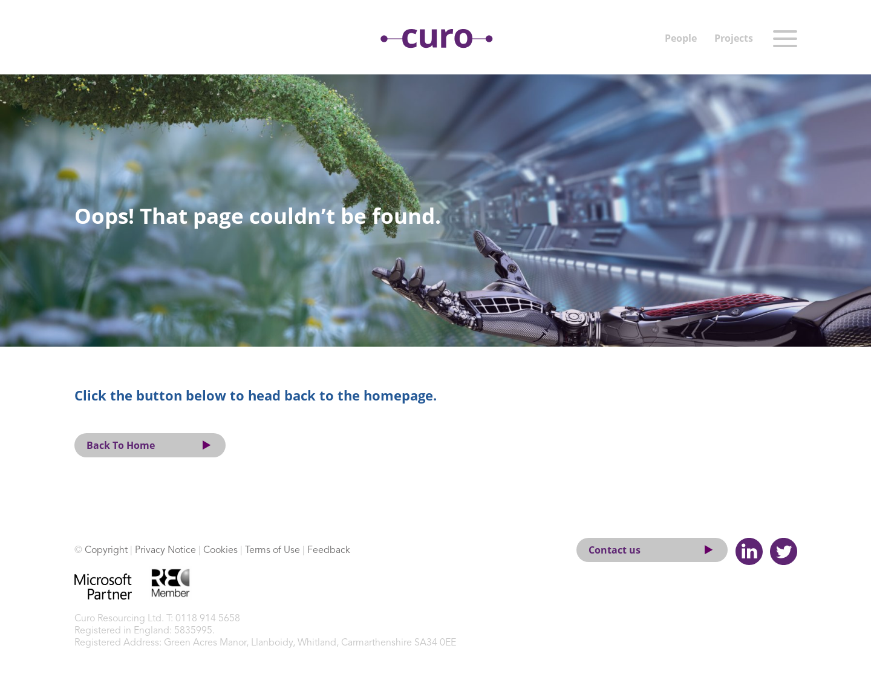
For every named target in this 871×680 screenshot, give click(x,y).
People (681, 38)
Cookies (220, 550)
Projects (733, 38)
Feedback (328, 550)
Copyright (106, 550)
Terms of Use (272, 550)
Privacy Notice (165, 550)
